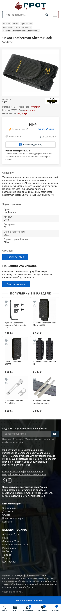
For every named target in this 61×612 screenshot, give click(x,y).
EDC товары (9, 561)
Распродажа (9, 548)
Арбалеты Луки (10, 534)
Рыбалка (7, 551)
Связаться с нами (16, 284)
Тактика (6, 554)
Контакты (7, 521)
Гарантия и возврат (13, 518)
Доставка (7, 511)
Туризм (6, 558)
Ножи (5, 537)
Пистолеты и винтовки (15, 544)
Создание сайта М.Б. (12, 592)
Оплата (6, 514)
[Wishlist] (6, 302)
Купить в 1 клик (46, 129)
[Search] (46, 14)
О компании (9, 508)
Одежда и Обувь (11, 541)
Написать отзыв (15, 257)
